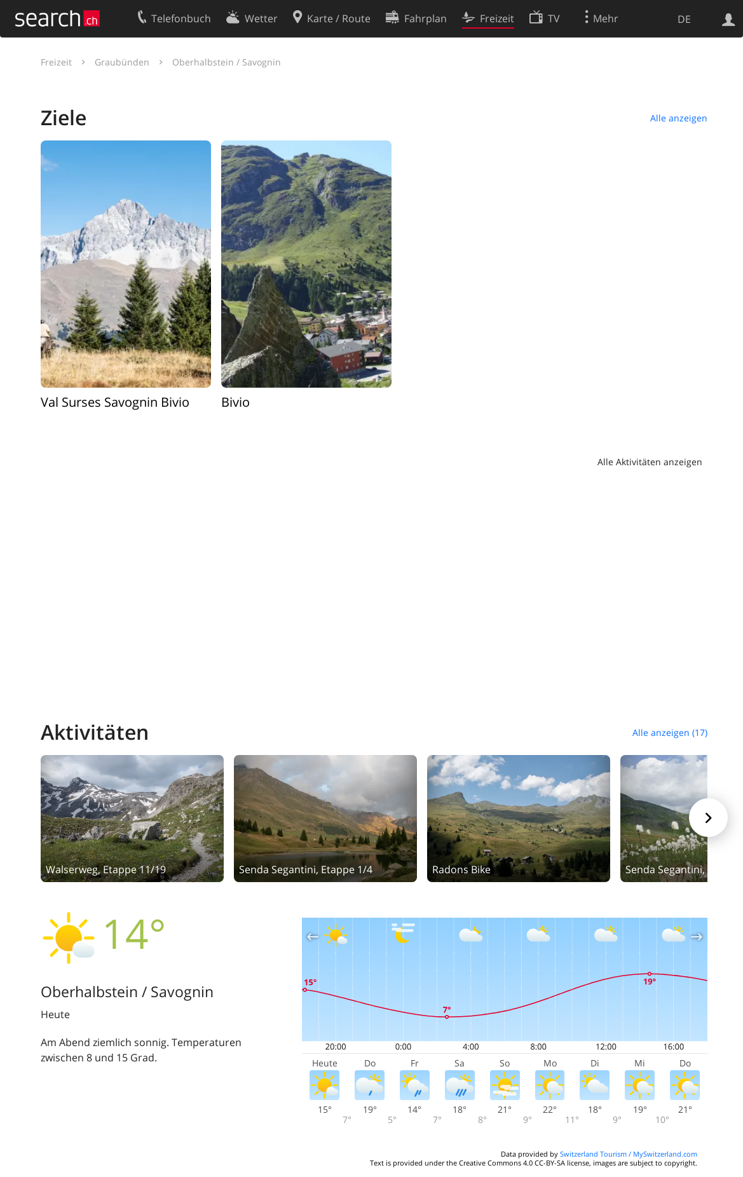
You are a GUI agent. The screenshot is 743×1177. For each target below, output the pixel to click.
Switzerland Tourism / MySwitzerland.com (628, 1154)
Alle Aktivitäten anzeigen (649, 462)
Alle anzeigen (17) (669, 732)
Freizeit (56, 62)
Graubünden (122, 62)
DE (684, 19)
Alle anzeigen (678, 118)
